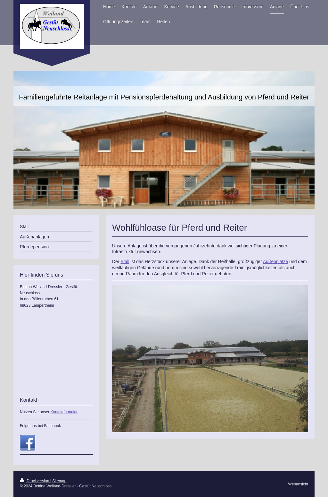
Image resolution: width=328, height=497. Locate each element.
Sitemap (59, 481)
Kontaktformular (64, 412)
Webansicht (298, 484)
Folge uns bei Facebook (40, 426)
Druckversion (35, 481)
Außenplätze (275, 261)
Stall (124, 261)
